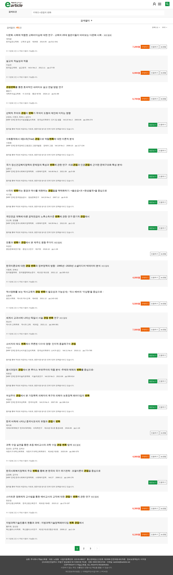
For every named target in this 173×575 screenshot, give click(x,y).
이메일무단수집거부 (91, 571)
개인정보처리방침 (72, 571)
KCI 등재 (107, 35)
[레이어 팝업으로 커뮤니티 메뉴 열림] (159, 4)
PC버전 (104, 571)
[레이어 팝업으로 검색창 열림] (167, 4)
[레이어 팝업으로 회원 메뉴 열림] (154, 4)
